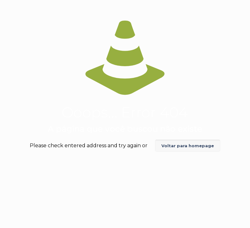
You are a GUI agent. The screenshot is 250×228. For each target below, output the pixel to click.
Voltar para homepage (187, 145)
